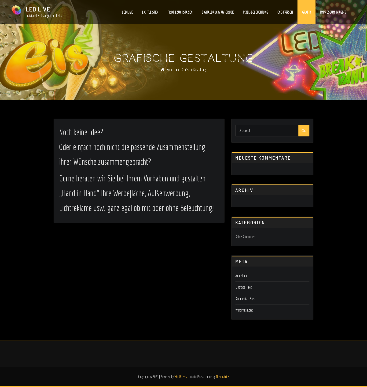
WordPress (180, 377)
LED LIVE (38, 9)
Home (170, 70)
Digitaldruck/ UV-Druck (218, 13)
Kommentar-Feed (245, 299)
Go (303, 130)
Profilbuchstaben (180, 13)
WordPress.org (244, 310)
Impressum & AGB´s (333, 13)
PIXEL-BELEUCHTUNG (255, 13)
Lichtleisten (150, 13)
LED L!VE (127, 13)
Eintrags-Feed (243, 287)
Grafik (306, 13)
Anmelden (241, 276)
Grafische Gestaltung (194, 70)
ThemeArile (222, 377)
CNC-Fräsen (285, 13)
